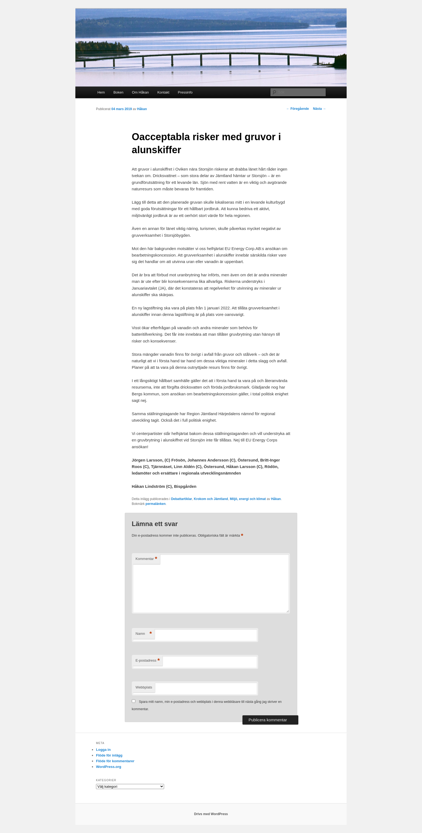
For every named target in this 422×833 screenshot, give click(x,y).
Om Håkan (140, 92)
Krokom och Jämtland (211, 499)
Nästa (319, 109)
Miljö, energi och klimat (248, 499)
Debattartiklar (181, 499)
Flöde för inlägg (109, 755)
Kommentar (146, 559)
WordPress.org (108, 767)
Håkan (142, 109)
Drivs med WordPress (211, 814)
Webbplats (144, 687)
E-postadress (148, 661)
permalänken (156, 504)
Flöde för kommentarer (115, 761)
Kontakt (163, 92)
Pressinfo (185, 92)
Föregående (297, 109)
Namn (144, 634)
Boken (118, 92)
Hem (101, 92)
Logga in (103, 750)
